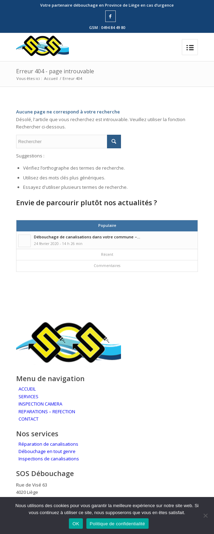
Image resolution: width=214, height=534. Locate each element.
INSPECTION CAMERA (40, 404)
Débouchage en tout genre (47, 451)
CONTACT (28, 419)
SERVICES (28, 396)
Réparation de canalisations (48, 444)
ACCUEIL (27, 389)
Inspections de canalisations (49, 458)
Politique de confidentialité (117, 523)
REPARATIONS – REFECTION (47, 411)
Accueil (51, 78)
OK (75, 523)
